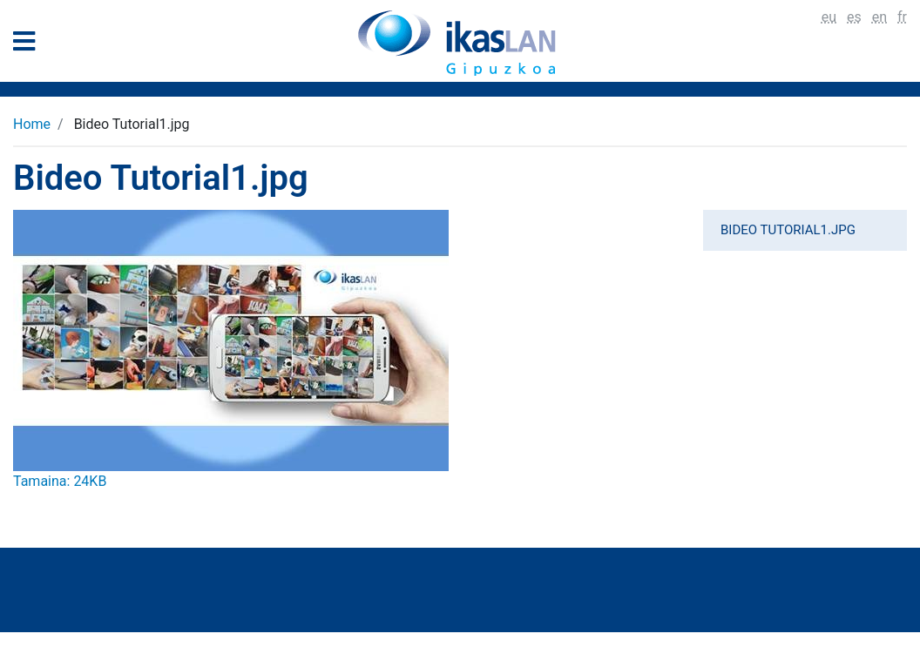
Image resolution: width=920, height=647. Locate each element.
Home (32, 124)
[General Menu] (29, 44)
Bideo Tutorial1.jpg (788, 230)
